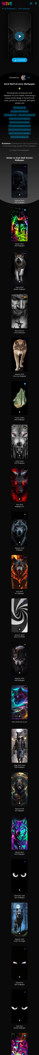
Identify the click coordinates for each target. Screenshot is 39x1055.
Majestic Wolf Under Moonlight (19, 940)
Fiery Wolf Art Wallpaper (19, 592)
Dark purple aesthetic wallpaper (19, 133)
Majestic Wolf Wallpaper (19, 549)
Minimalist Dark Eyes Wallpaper (19, 897)
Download (19, 60)
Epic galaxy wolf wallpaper (19, 111)
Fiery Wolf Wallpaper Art (19, 505)
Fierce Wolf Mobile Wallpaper (19, 288)
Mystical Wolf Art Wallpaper (19, 810)
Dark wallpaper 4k (10, 115)
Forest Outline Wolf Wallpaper (19, 419)
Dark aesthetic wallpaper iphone (19, 126)
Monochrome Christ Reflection (19, 332)
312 (25, 77)
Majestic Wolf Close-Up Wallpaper (19, 375)
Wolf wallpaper (24, 8)
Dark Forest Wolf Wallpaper (19, 462)
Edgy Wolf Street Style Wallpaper (19, 766)
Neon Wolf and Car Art (19, 722)
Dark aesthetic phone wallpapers (19, 130)
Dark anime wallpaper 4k (27, 115)
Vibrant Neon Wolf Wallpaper (19, 245)
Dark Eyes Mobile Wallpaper (19, 1027)
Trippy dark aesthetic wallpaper (20, 119)
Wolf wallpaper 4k (19, 108)
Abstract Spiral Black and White (19, 636)
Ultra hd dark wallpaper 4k (19, 137)
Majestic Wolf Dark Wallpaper (19, 679)
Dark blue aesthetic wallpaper (19, 122)
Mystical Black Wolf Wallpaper (19, 201)
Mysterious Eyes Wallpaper (19, 983)
